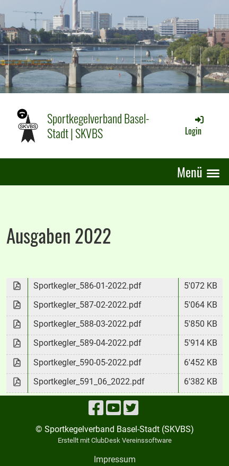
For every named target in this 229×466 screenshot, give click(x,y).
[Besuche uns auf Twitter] (131, 408)
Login (195, 126)
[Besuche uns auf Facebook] (96, 408)
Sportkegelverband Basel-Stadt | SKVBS (98, 125)
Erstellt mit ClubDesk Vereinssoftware (115, 440)
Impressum (115, 459)
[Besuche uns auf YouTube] (113, 408)
